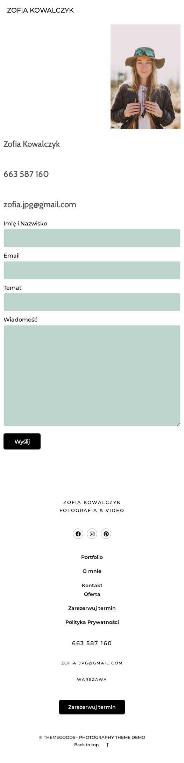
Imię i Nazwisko (92, 231)
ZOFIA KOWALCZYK (40, 10)
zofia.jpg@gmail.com (92, 663)
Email (92, 263)
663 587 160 (92, 643)
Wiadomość (92, 372)
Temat (92, 295)
